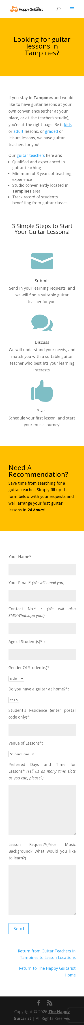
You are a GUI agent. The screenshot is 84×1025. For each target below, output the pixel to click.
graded (51, 131)
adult (18, 131)
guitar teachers (31, 155)
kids (68, 124)
